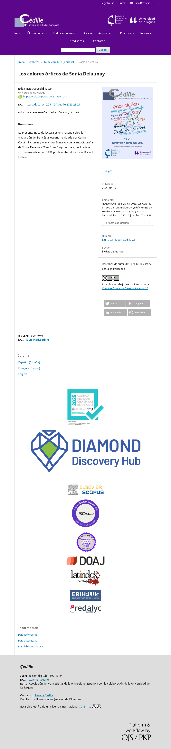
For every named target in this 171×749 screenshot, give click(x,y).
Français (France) (29, 368)
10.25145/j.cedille (37, 339)
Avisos (88, 33)
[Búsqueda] (78, 50)
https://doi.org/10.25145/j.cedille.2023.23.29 (52, 104)
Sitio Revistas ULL (142, 3)
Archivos (34, 62)
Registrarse (107, 3)
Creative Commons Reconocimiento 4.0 (125, 288)
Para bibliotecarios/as (31, 646)
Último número (37, 33)
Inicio (17, 33)
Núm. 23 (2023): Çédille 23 (59, 62)
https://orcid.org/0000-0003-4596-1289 (45, 96)
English (22, 374)
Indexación (147, 33)
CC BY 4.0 (90, 706)
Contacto (99, 41)
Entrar (122, 3)
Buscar (103, 49)
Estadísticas (77, 41)
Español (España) (29, 362)
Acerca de (105, 33)
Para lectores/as (27, 634)
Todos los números (65, 33)
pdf (110, 171)
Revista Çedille (44, 695)
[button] (115, 303)
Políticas (126, 33)
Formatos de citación (117, 223)
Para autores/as (27, 640)
